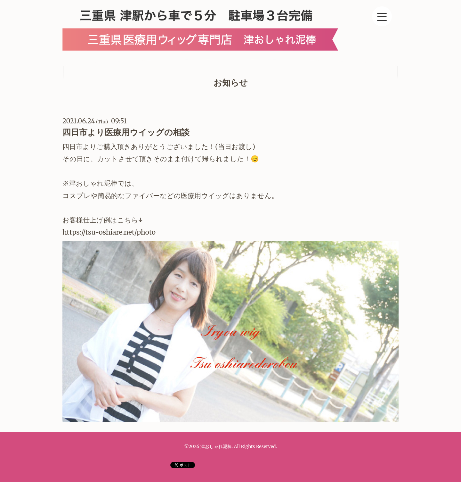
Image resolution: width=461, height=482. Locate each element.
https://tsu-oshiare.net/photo (109, 232)
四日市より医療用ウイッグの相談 (126, 132)
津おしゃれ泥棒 (216, 446)
